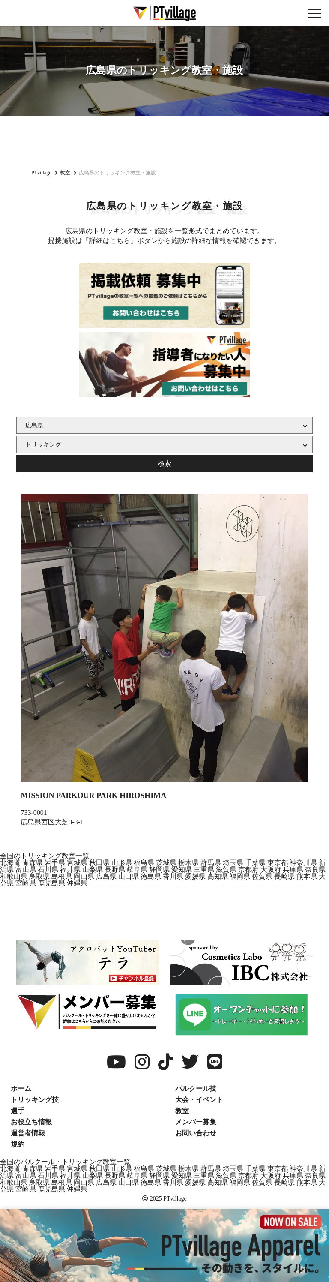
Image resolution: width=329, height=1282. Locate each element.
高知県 (217, 876)
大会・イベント (199, 1099)
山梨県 (92, 869)
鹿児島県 (51, 883)
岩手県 (55, 862)
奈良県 (315, 869)
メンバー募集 (195, 1122)
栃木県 (188, 862)
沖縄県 (77, 883)
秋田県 (99, 862)
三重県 (204, 869)
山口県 (128, 876)
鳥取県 (39, 876)
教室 (182, 1110)
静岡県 (159, 869)
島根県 (61, 876)
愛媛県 (195, 876)
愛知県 (181, 869)
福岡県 (240, 876)
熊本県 (306, 876)
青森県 (32, 862)
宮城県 (77, 862)
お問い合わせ (195, 1133)
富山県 (25, 869)
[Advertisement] (164, 141)
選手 (17, 1110)
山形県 (121, 862)
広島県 (106, 876)
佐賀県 (262, 876)
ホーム (21, 1088)
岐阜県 (137, 869)
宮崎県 (25, 883)
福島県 (144, 862)
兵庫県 (293, 869)
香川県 (173, 876)
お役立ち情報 (31, 1122)
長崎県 (284, 876)
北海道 (10, 862)
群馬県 (210, 862)
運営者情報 (28, 1133)
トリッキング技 (35, 1099)
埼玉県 (233, 862)
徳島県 (151, 876)
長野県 (115, 869)
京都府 (248, 869)
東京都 (277, 862)
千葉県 (255, 862)
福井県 (70, 869)
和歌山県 (13, 876)
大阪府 (270, 869)
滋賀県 (226, 869)
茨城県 (166, 862)
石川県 (48, 869)
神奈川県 (303, 862)
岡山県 (84, 876)
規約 (17, 1144)
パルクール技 (195, 1088)
